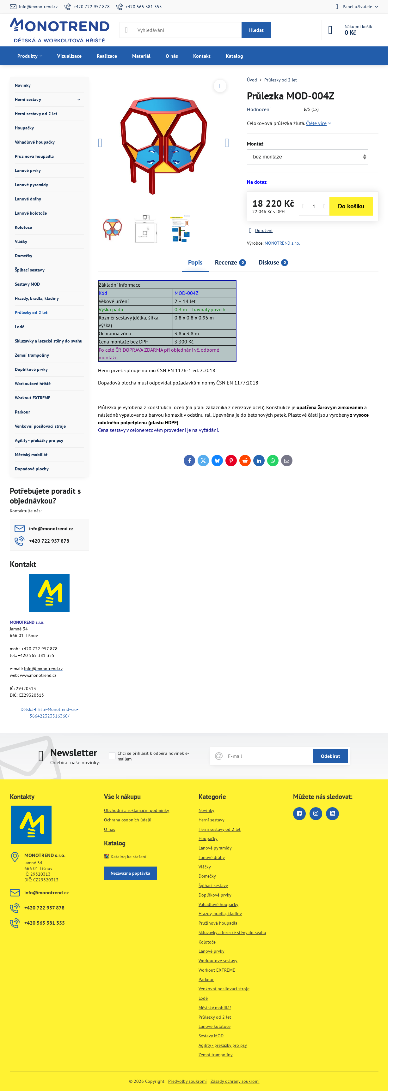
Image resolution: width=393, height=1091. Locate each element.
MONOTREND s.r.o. (282, 243)
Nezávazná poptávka (130, 873)
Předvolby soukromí (187, 1081)
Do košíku (351, 206)
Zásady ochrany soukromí (235, 1081)
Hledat (256, 30)
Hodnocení (259, 109)
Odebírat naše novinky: (75, 762)
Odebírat (330, 756)
